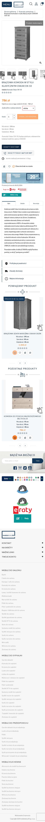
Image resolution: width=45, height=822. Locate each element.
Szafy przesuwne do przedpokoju (14, 752)
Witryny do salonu (9, 646)
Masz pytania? (18, 153)
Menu (7, 4)
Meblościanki (7, 596)
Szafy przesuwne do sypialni (12, 710)
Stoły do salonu (7, 624)
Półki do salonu (7, 603)
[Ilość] (10, 116)
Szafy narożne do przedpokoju (13, 749)
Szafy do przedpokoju (10, 742)
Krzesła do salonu (9, 589)
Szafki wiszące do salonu (11, 632)
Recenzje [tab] (36, 203)
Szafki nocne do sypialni (11, 696)
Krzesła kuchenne (9, 773)
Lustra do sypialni (8, 671)
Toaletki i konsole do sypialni (13, 713)
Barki (4, 575)
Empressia (26, 815)
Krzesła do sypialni (9, 667)
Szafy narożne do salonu (11, 639)
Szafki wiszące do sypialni (11, 699)
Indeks (4, 90)
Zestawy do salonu (9, 649)
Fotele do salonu (8, 578)
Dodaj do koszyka (27, 116)
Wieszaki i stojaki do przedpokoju (14, 756)
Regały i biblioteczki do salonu (13, 610)
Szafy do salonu (8, 635)
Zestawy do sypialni (9, 717)
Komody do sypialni (9, 663)
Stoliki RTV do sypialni (10, 688)
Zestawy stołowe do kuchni (12, 802)
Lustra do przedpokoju (10, 731)
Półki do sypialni (8, 681)
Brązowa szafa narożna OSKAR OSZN (22, 334)
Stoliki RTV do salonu (10, 621)
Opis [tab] (8, 203)
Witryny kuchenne (9, 795)
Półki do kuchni (7, 780)
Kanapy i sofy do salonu (11, 582)
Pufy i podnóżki (7, 685)
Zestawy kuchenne (9, 798)
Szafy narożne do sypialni (11, 706)
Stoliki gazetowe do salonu (12, 617)
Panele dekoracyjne (9, 777)
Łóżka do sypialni (8, 674)
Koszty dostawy (11, 147)
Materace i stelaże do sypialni (13, 678)
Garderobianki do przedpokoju (13, 727)
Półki (4, 735)
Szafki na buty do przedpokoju (13, 745)
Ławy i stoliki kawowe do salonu (14, 592)
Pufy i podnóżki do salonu (11, 607)
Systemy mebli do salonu (11, 628)
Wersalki (5, 642)
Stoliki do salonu (8, 614)
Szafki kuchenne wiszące (11, 791)
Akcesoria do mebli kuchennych (14, 766)
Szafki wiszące (7, 738)
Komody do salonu (9, 585)
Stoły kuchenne (7, 784)
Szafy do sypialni (8, 703)
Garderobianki (7, 660)
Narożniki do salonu (9, 600)
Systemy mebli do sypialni (11, 692)
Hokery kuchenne (8, 770)
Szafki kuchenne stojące (11, 788)
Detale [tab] (22, 203)
